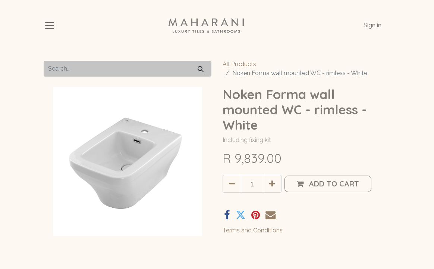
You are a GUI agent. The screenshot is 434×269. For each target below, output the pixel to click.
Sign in (372, 25)
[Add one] (272, 184)
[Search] (200, 68)
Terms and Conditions (253, 230)
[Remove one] (232, 184)
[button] (327, 184)
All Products (239, 64)
